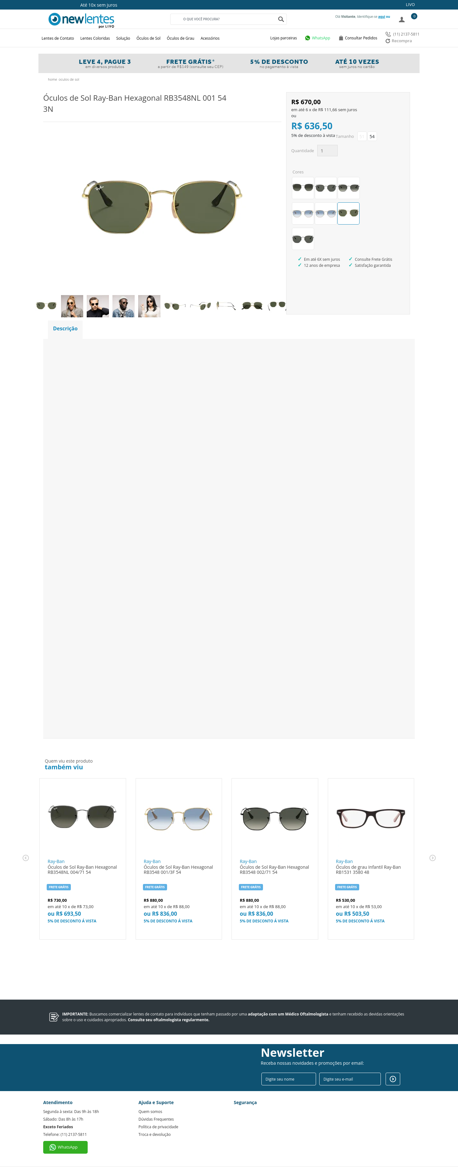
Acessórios (210, 38)
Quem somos (150, 1111)
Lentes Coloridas (95, 38)
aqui (381, 16)
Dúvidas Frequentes (156, 1119)
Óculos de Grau (180, 38)
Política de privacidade (158, 1127)
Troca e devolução (154, 1134)
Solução (123, 38)
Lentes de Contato (58, 38)
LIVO (410, 4)
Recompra (399, 41)
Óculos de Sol (149, 38)
